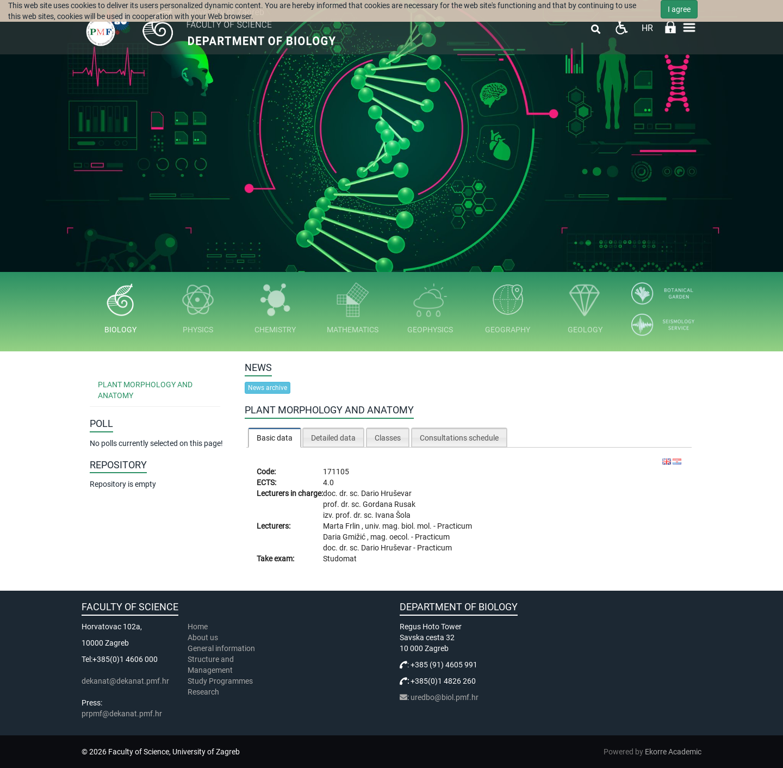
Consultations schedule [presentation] (459, 437)
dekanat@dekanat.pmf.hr (125, 681)
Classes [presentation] (388, 437)
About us (204, 637)
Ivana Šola (393, 515)
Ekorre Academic (673, 751)
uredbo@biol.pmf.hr (444, 697)
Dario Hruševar (386, 493)
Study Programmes (220, 681)
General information (221, 648)
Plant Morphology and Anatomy (145, 390)
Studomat (340, 558)
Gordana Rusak (389, 504)
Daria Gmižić (345, 536)
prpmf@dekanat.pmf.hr (122, 713)
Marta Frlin (342, 526)
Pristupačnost (621, 27)
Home (198, 626)
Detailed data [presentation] (333, 437)
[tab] (274, 438)
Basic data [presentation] (275, 437)
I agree (679, 9)
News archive (267, 388)
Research (204, 692)
